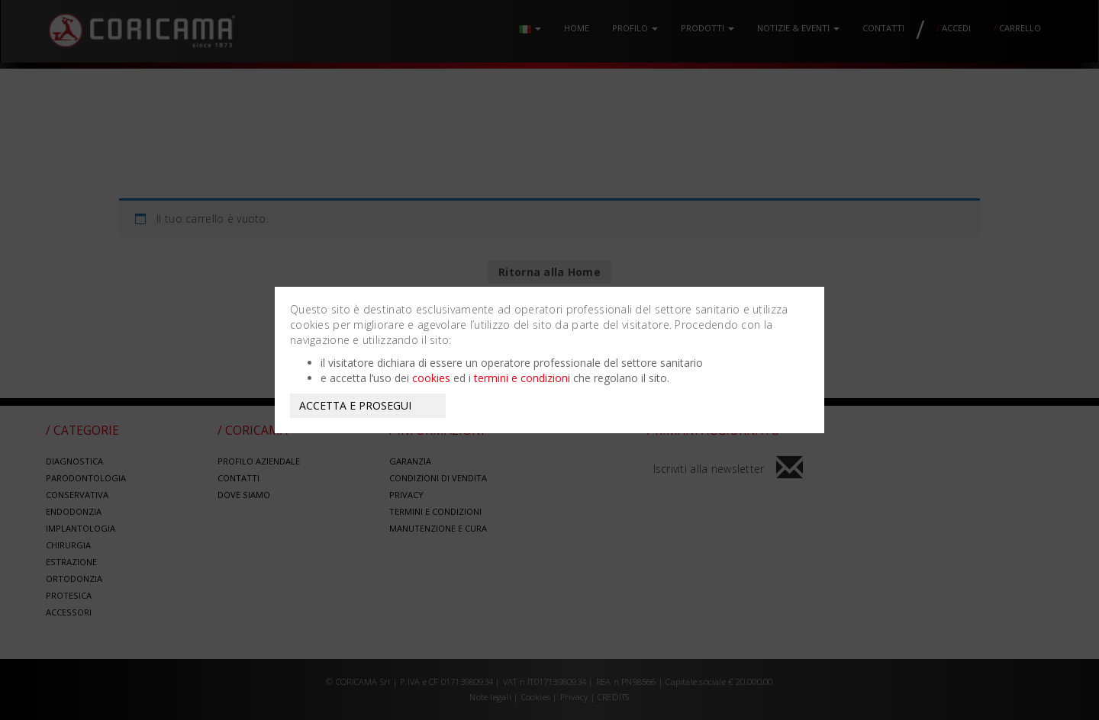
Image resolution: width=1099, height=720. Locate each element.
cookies (431, 378)
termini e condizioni (522, 378)
